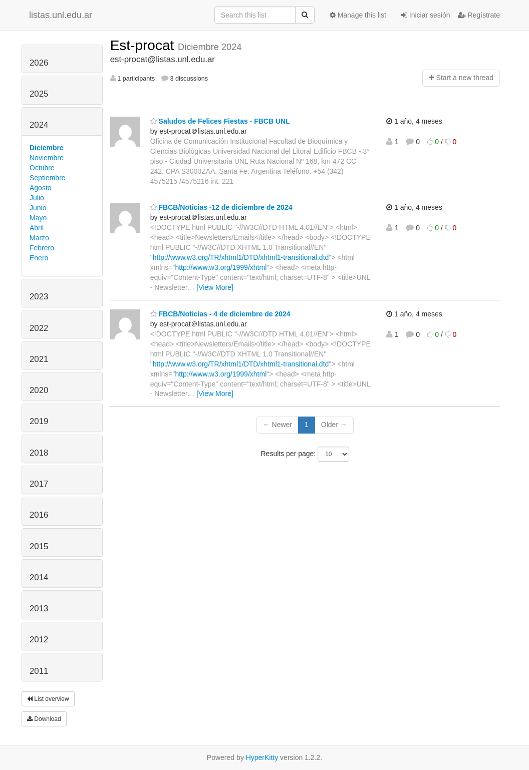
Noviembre (47, 158)
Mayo (38, 218)
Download (44, 718)
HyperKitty (262, 757)
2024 (39, 125)
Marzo (39, 238)
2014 (39, 577)
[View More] (214, 287)
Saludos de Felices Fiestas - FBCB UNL (220, 121)
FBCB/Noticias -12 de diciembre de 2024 (221, 207)
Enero (39, 258)
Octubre (42, 168)
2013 (39, 608)
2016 (39, 515)
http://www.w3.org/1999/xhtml (221, 267)
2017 (39, 484)
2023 (39, 296)
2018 (39, 453)
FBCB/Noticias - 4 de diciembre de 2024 (220, 314)
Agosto (41, 188)
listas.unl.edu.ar (60, 15)
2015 (39, 546)
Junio (38, 208)
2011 (39, 671)
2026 (39, 63)
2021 (39, 359)
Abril (37, 228)
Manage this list (358, 15)
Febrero (42, 248)
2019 (39, 421)
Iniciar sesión (425, 15)
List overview (48, 698)
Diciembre (47, 148)
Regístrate (479, 15)
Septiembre (48, 178)
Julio (37, 198)
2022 (39, 328)
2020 (39, 390)
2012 (39, 639)
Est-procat (144, 45)
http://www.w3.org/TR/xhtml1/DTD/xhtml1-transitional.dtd (241, 257)
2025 (39, 94)
